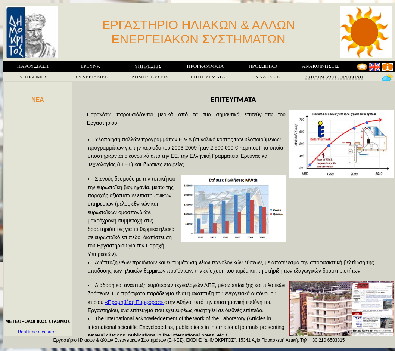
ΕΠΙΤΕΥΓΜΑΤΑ (208, 77)
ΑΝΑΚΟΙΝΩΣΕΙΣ (320, 66)
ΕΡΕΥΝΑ (90, 66)
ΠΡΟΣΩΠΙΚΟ (263, 66)
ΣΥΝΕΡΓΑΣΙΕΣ (91, 77)
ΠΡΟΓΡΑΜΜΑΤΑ (205, 66)
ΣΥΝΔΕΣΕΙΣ (266, 77)
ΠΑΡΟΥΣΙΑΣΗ (33, 66)
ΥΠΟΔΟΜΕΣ (33, 77)
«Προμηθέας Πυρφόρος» (134, 302)
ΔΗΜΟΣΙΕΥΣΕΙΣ (149, 77)
